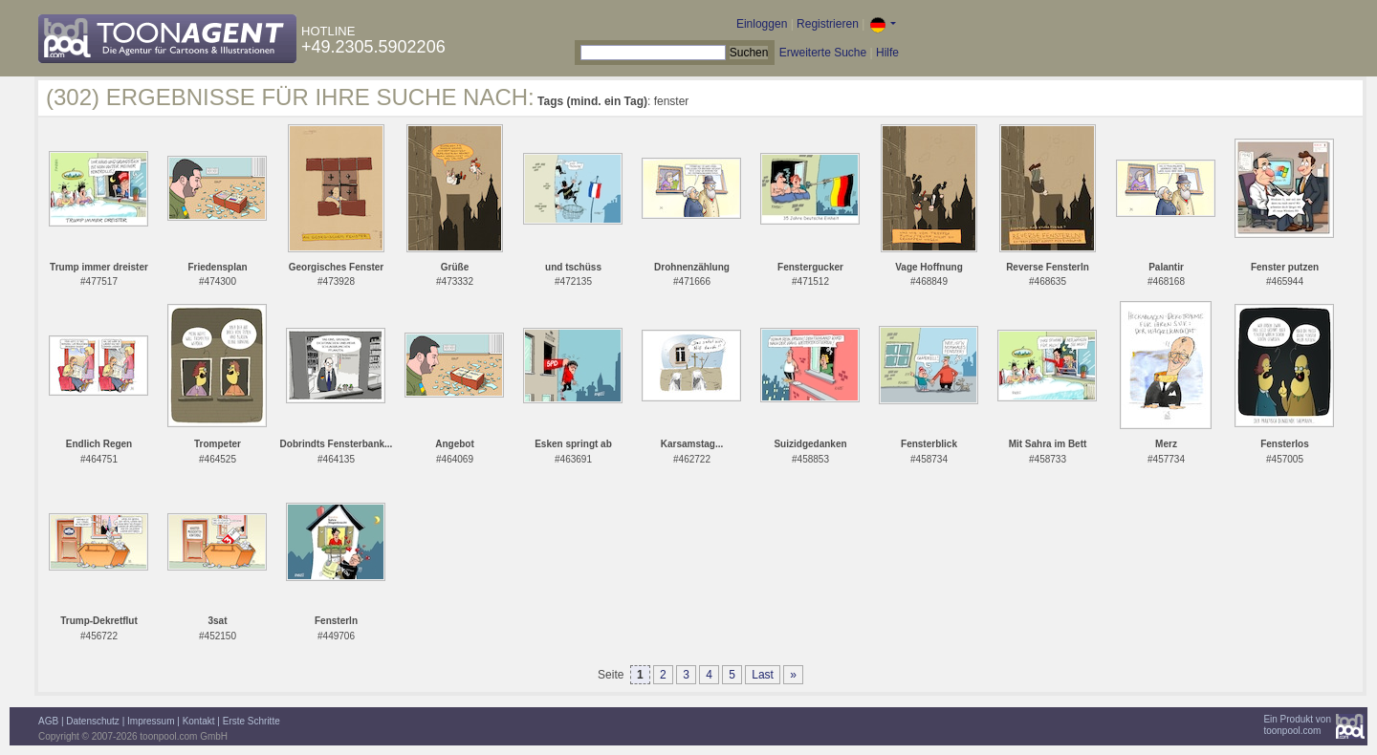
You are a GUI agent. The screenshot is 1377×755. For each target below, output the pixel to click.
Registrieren (828, 24)
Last (763, 674)
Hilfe (887, 52)
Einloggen (761, 24)
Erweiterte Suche (822, 52)
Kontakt (199, 721)
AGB (48, 721)
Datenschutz (93, 721)
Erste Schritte (251, 721)
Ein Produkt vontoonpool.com (1297, 725)
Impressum (150, 721)
